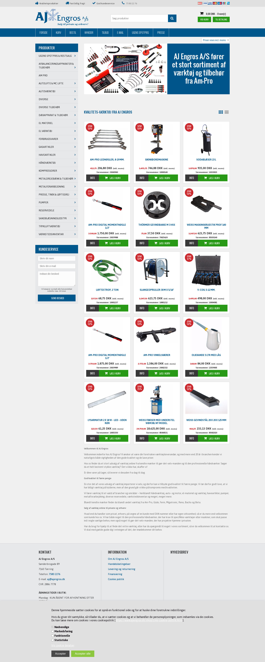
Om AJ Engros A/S (118, 558)
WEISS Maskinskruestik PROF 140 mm (206, 226)
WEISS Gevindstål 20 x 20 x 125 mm (206, 420)
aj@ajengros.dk (56, 579)
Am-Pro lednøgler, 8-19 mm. (107, 159)
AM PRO (43, 75)
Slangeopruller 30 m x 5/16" (157, 290)
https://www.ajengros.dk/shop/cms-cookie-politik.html (149, 620)
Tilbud (105, 33)
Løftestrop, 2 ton (107, 290)
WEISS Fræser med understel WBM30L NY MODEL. (157, 421)
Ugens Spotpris (140, 33)
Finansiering (115, 574)
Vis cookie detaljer (62, 645)
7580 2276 (54, 574)
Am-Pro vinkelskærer (156, 355)
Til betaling (221, 19)
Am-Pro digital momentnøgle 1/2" (107, 226)
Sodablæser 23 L (206, 159)
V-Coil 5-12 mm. (206, 290)
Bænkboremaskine (156, 159)
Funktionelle (62, 635)
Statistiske (61, 640)
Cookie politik (116, 579)
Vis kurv (204, 19)
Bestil (73, 33)
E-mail (120, 33)
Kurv (58, 33)
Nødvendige (61, 627)
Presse (161, 33)
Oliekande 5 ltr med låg (206, 355)
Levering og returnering (121, 569)
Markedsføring (63, 631)
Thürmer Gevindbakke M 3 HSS (156, 224)
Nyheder (89, 33)
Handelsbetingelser (119, 564)
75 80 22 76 (131, 3)
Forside (43, 33)
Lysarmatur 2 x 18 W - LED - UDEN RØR (107, 421)
